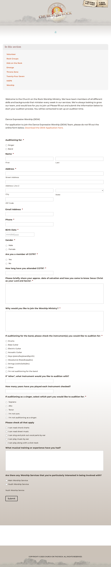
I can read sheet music (18, 431)
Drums (11, 341)
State (58, 195)
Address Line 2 (12, 186)
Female (12, 249)
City (7, 194)
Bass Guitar (13, 345)
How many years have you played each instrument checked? (38, 386)
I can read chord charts (18, 428)
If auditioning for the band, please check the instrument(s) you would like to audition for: (53, 336)
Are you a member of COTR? (21, 254)
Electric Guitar (14, 348)
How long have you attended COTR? (25, 268)
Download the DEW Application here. (44, 128)
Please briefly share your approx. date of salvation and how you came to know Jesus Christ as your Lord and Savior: (54, 279)
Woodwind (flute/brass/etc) (20, 360)
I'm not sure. (14, 414)
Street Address (12, 177)
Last (57, 163)
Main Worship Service (18, 480)
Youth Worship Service (18, 484)
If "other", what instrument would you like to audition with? (37, 376)
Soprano (12, 402)
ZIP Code (10, 203)
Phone (9, 219)
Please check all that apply (19, 422)
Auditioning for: (14, 140)
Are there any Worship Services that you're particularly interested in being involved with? (53, 475)
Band (10, 149)
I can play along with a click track (23, 443)
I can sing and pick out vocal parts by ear (26, 435)
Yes (10, 259)
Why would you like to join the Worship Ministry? (32, 308)
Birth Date (11, 230)
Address (10, 169)
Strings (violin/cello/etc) (19, 364)
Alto (10, 406)
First (8, 163)
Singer (11, 145)
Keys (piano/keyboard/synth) (21, 356)
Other (11, 367)
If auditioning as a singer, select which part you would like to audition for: (45, 396)
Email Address (14, 209)
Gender (10, 240)
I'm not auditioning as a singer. (23, 417)
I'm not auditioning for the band (23, 371)
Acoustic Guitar (15, 352)
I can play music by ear (18, 439)
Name (9, 154)
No (10, 263)
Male (11, 245)
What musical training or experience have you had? (33, 448)
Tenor (11, 410)
